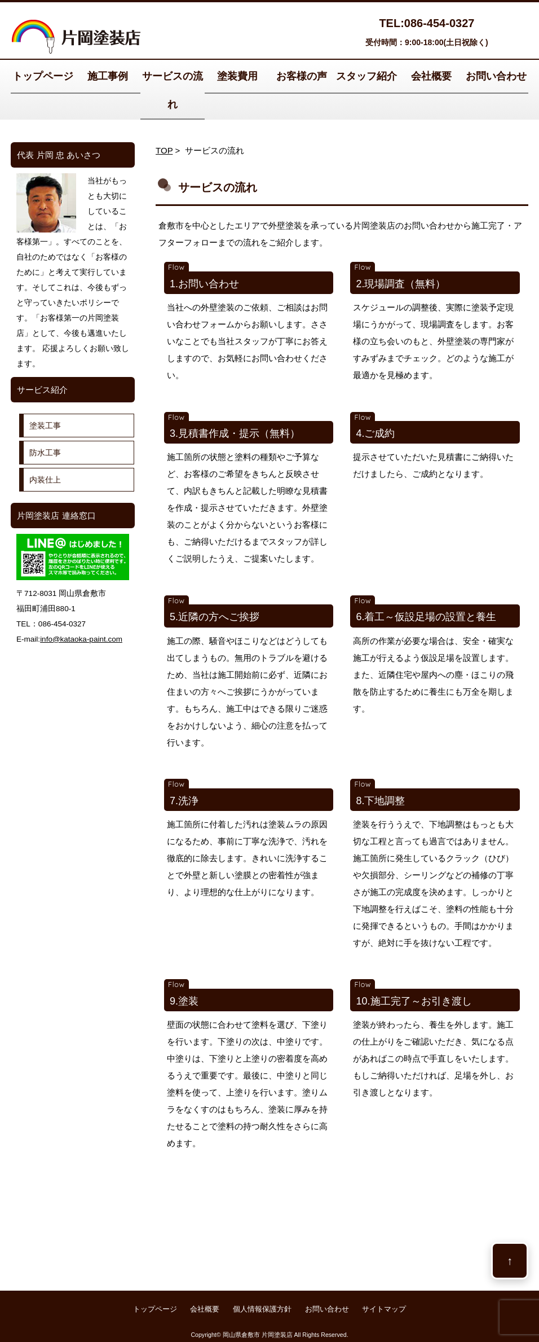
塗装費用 (237, 76)
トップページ (42, 76)
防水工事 (45, 452)
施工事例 (107, 76)
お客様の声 (301, 76)
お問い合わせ (496, 76)
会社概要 (431, 76)
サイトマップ (384, 1309)
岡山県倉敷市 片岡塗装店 (258, 1334)
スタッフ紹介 (366, 76)
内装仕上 (45, 479)
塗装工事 (45, 425)
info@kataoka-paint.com (81, 639)
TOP (164, 150)
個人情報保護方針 (262, 1309)
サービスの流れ (172, 90)
